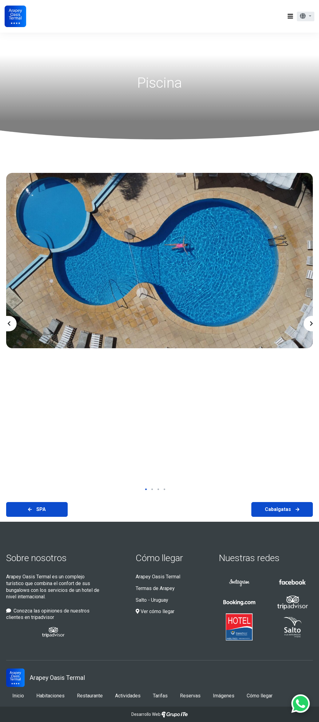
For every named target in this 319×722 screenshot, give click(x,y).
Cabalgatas (278, 509)
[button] (305, 16)
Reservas (190, 696)
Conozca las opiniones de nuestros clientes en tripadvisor (48, 614)
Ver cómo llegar (155, 611)
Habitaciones (50, 696)
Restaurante (90, 696)
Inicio (18, 696)
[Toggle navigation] (290, 16)
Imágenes (223, 696)
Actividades (128, 696)
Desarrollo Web (159, 714)
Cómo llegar (159, 557)
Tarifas (160, 696)
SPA (41, 509)
